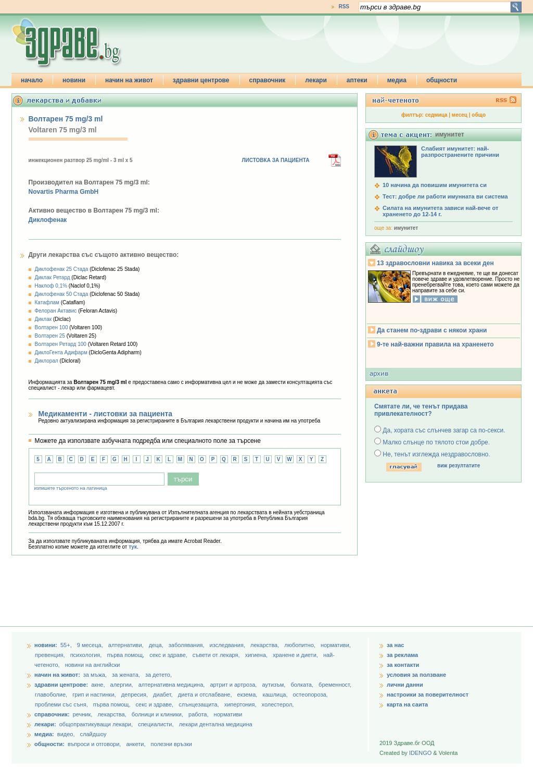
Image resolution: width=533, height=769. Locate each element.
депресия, (135, 694)
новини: (45, 645)
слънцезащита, (199, 704)
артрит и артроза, (234, 684)
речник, (83, 714)
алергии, (122, 684)
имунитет (406, 228)
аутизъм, (274, 684)
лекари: (45, 724)
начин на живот (129, 80)
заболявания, (187, 645)
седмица (436, 115)
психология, (87, 655)
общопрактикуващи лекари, (96, 724)
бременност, (335, 684)
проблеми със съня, (62, 704)
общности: (49, 744)
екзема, (248, 694)
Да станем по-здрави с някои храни (432, 330)
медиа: (44, 734)
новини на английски (92, 665)
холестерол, (278, 704)
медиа (397, 80)
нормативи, (336, 645)
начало (32, 80)
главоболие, (52, 694)
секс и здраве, (169, 655)
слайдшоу (93, 734)
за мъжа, (95, 675)
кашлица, (275, 694)
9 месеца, (91, 645)
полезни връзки (171, 744)
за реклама (402, 655)
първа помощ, (126, 655)
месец (459, 115)
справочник (267, 80)
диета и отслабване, (206, 694)
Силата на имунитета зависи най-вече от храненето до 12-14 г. (440, 211)
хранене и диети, (296, 655)
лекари (316, 80)
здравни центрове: (61, 684)
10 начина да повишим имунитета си (435, 185)
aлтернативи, (126, 645)
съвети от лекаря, (217, 655)
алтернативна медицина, (172, 684)
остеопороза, (310, 694)
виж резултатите (458, 465)
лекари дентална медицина (215, 724)
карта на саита (407, 704)
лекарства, (265, 645)
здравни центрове (201, 80)
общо (479, 115)
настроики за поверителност (427, 694)
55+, (66, 645)
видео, (66, 734)
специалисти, (155, 724)
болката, (302, 684)
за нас (395, 645)
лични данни (405, 684)
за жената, (126, 675)
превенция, (51, 655)
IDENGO (420, 753)
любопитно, (300, 645)
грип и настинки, (95, 694)
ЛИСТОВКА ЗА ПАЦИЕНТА (276, 160)
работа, (198, 714)
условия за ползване (416, 675)
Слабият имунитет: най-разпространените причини (460, 151)
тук (133, 547)
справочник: (52, 714)
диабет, (163, 694)
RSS (343, 6)
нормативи (228, 714)
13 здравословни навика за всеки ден (435, 263)
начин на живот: (57, 675)
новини (73, 80)
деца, (157, 645)
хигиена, (257, 655)
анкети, (135, 744)
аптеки (357, 80)
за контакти (403, 665)
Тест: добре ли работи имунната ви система (445, 196)
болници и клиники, (157, 714)
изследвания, (228, 645)
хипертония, (241, 704)
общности (441, 80)
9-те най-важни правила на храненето (435, 344)
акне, (98, 684)
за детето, (158, 675)
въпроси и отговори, (94, 744)
